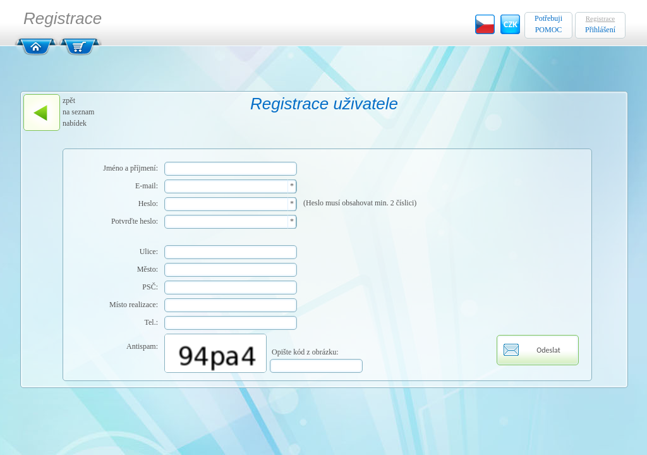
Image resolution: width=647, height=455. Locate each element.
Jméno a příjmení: (130, 168)
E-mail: (146, 185)
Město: (147, 269)
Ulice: (149, 251)
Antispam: (142, 346)
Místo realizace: (133, 304)
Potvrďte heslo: (134, 221)
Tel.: (152, 322)
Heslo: (148, 203)
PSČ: (150, 286)
